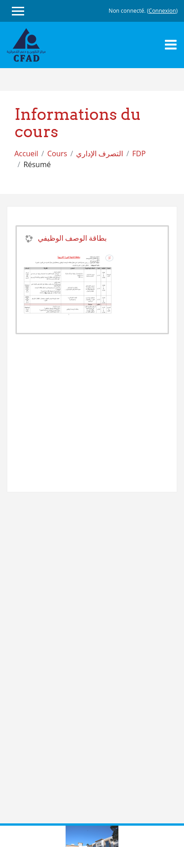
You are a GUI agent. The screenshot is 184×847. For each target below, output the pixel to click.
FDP (139, 154)
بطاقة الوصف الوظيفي (72, 238)
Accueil (26, 154)
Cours (57, 154)
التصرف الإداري (99, 154)
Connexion (162, 11)
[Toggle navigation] (170, 44)
